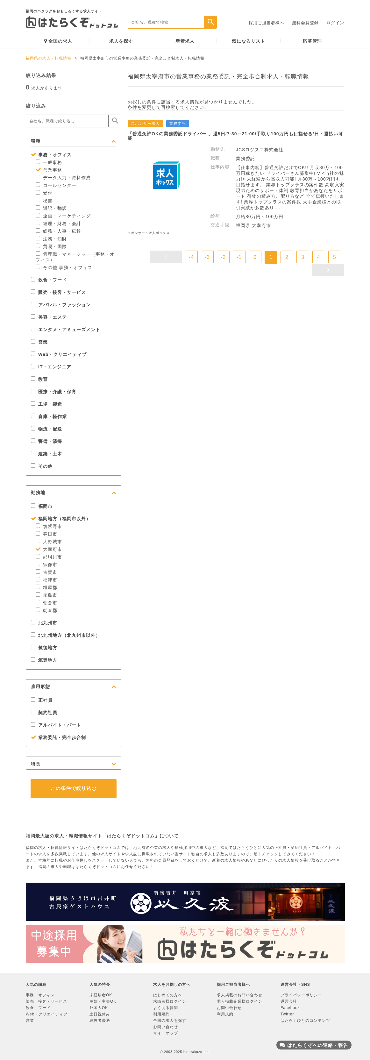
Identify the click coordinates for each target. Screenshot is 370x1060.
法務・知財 (51, 238)
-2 (223, 257)
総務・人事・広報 (58, 231)
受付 (44, 193)
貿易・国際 (51, 246)
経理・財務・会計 (58, 223)
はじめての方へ (167, 995)
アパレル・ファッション (61, 304)
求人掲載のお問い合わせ (239, 995)
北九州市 (44, 622)
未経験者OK (100, 995)
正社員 (42, 700)
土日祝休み (99, 1014)
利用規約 (161, 1014)
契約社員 (44, 712)
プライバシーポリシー (301, 995)
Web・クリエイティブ (59, 354)
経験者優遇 (99, 1020)
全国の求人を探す (169, 1020)
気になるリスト (248, 41)
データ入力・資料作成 (63, 177)
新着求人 (185, 41)
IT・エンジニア (51, 366)
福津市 (46, 579)
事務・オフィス (51, 154)
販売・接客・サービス (58, 292)
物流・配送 (46, 428)
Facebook (290, 1008)
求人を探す (121, 41)
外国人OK (98, 1008)
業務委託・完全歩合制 (58, 737)
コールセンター (56, 185)
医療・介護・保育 (53, 391)
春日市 (46, 534)
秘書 (44, 200)
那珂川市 (49, 556)
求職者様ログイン (169, 1001)
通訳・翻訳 (51, 208)
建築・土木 (46, 453)
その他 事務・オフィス (64, 267)
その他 (42, 466)
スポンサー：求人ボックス (149, 233)
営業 (39, 342)
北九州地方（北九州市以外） (65, 635)
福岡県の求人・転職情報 (48, 58)
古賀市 (46, 572)
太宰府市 (49, 549)
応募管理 (312, 41)
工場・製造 (46, 404)
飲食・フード (49, 279)
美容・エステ (49, 317)
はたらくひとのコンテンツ (305, 1020)
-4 (191, 257)
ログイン (335, 22)
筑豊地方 (44, 660)
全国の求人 (58, 41)
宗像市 (46, 564)
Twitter (287, 1014)
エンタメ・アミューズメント (65, 329)
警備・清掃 (46, 441)
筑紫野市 (49, 526)
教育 (39, 379)
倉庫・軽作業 (49, 416)
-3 (207, 257)
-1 (239, 257)
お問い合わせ (165, 1027)
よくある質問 (165, 1008)
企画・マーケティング (63, 215)
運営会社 (289, 1001)
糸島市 (46, 595)
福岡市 (42, 506)
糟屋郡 (46, 587)
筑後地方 (44, 647)
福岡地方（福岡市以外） (61, 518)
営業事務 (49, 170)
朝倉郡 (46, 610)
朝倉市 (46, 602)
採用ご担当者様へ (266, 22)
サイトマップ (165, 1033)
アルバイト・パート (56, 725)
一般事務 (49, 162)
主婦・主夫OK (102, 1001)
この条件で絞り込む (73, 788)
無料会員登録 (305, 22)
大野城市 (49, 541)
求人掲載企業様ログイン (239, 1001)
